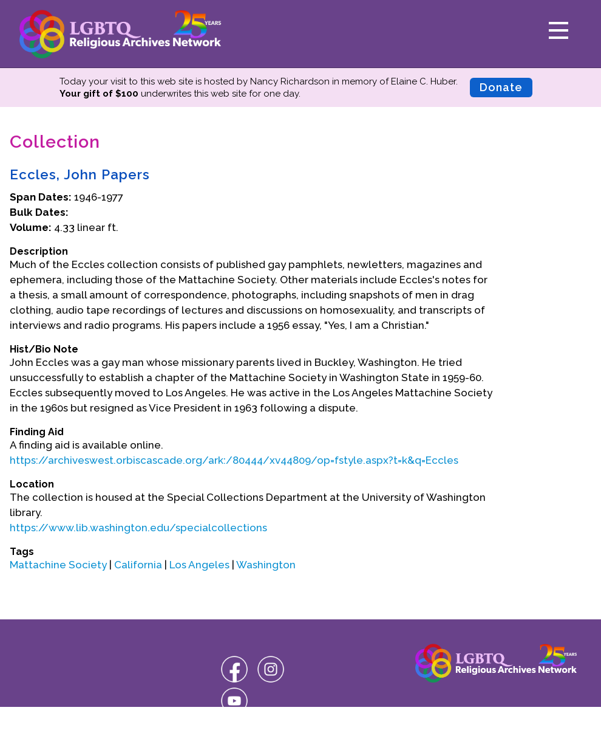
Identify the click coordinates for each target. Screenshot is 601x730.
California (138, 565)
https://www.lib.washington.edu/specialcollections (138, 528)
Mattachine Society (58, 565)
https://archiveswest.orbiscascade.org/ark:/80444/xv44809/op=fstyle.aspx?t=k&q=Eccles (234, 460)
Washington (266, 565)
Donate (501, 87)
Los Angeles (199, 565)
